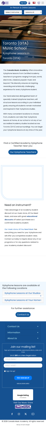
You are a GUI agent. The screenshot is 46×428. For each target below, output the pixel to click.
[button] (23, 293)
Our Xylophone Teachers (23, 152)
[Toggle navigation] (42, 3)
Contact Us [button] (13, 326)
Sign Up (23, 3)
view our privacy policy (23, 383)
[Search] (13, 12)
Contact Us (23, 314)
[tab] (23, 293)
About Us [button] (12, 338)
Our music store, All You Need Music (19, 229)
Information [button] (13, 332)
